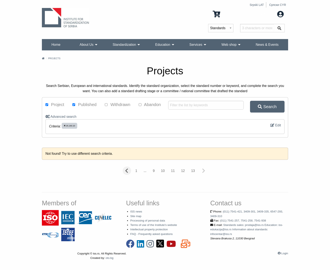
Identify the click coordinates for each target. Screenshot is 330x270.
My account (271, 14)
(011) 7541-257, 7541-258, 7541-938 (243, 220)
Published (84, 104)
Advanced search (60, 116)
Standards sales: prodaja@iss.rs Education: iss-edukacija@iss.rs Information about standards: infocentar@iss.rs (246, 229)
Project (54, 104)
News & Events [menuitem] (267, 44)
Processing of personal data (147, 220)
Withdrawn (117, 104)
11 (173, 171)
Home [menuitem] (56, 44)
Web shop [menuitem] (229, 44)
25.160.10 (69, 126)
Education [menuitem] (162, 44)
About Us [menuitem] (86, 44)
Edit (275, 125)
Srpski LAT (257, 5)
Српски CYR (277, 5)
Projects (54, 58)
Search (267, 106)
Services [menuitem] (195, 44)
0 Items (223, 14)
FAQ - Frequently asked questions (151, 234)
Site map (135, 216)
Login (284, 253)
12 (183, 171)
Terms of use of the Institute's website (153, 225)
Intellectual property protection (149, 229)
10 (163, 171)
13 (193, 171)
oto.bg (109, 258)
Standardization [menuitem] (124, 44)
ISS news (136, 211)
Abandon (150, 104)
